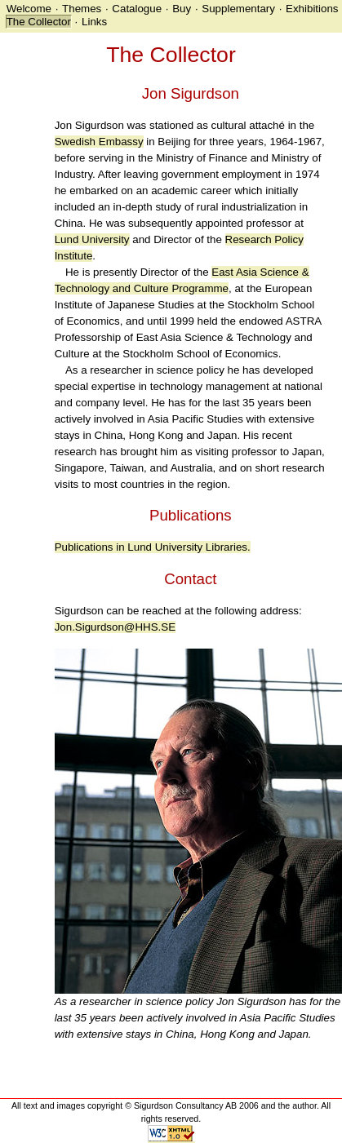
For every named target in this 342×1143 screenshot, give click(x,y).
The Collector (39, 22)
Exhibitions (312, 8)
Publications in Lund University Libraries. (153, 547)
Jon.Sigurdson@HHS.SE (115, 627)
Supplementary (238, 8)
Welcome (29, 8)
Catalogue (137, 8)
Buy (181, 8)
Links (94, 22)
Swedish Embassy (99, 141)
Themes (81, 8)
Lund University (92, 239)
